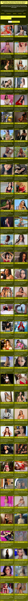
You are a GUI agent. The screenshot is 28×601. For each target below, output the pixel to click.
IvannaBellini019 (17, 355)
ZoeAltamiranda (3, 443)
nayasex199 (16, 41)
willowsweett (16, 303)
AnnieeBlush (2, 41)
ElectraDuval (16, 495)
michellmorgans (3, 320)
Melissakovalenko (17, 547)
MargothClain (16, 408)
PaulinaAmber (3, 460)
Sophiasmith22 (3, 286)
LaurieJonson (16, 390)
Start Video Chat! (7, 36)
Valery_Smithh (3, 495)
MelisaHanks (16, 460)
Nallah (15, 600)
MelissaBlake (16, 582)
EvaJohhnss (2, 198)
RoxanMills (2, 303)
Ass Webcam (9, 13)
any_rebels (2, 565)
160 (8, 18)
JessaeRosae (16, 76)
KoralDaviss (16, 163)
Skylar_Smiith (17, 58)
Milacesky (2, 146)
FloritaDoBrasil (3, 268)
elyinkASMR (16, 181)
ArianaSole (2, 512)
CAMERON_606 (17, 425)
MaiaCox (2, 233)
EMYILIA (2, 600)
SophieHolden (17, 338)
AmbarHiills (2, 582)
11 (3, 18)
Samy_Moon (2, 355)
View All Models (4, 16)
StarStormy (16, 512)
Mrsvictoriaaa (16, 198)
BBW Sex (14, 13)
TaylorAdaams (3, 58)
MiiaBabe (2, 111)
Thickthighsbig (17, 146)
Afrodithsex (16, 24)
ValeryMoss (2, 530)
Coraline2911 (16, 565)
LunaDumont (2, 408)
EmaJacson (2, 425)
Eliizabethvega (17, 286)
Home (10, 21)
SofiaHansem (2, 76)
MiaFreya (16, 233)
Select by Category (15, 21)
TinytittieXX (16, 477)
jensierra (2, 477)
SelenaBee (16, 530)
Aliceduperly (16, 268)
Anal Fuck (19, 13)
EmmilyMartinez (17, 111)
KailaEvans (2, 547)
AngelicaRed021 (17, 320)
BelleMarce (2, 24)
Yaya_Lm (2, 181)
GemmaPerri (16, 443)
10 (1, 18)
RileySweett (2, 390)
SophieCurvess (3, 163)
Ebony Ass (2, 13)
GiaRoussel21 (3, 338)
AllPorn (24, 13)
